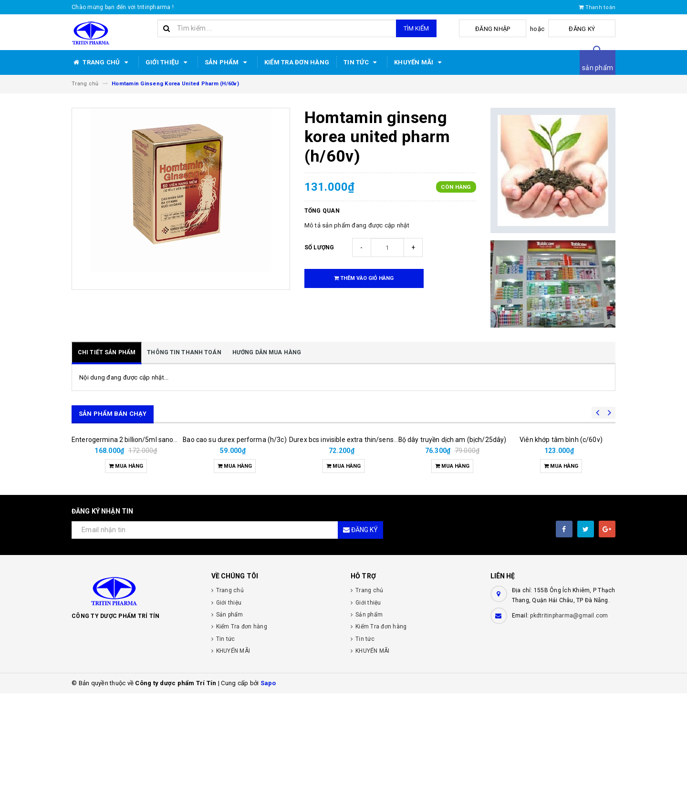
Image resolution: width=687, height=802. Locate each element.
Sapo (268, 791)
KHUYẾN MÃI (419, 62)
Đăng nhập (521, 28)
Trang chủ (101, 62)
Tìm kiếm (416, 28)
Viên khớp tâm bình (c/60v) (561, 548)
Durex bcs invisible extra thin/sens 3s (345, 548)
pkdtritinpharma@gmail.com (569, 724)
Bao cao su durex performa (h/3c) (234, 548)
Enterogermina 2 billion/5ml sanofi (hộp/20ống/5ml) (152, 548)
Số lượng (319, 247)
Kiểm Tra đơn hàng (296, 62)
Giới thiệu (168, 62)
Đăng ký (592, 28)
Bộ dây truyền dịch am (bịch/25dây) (452, 517)
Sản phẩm (227, 62)
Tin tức (362, 62)
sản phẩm (597, 68)
